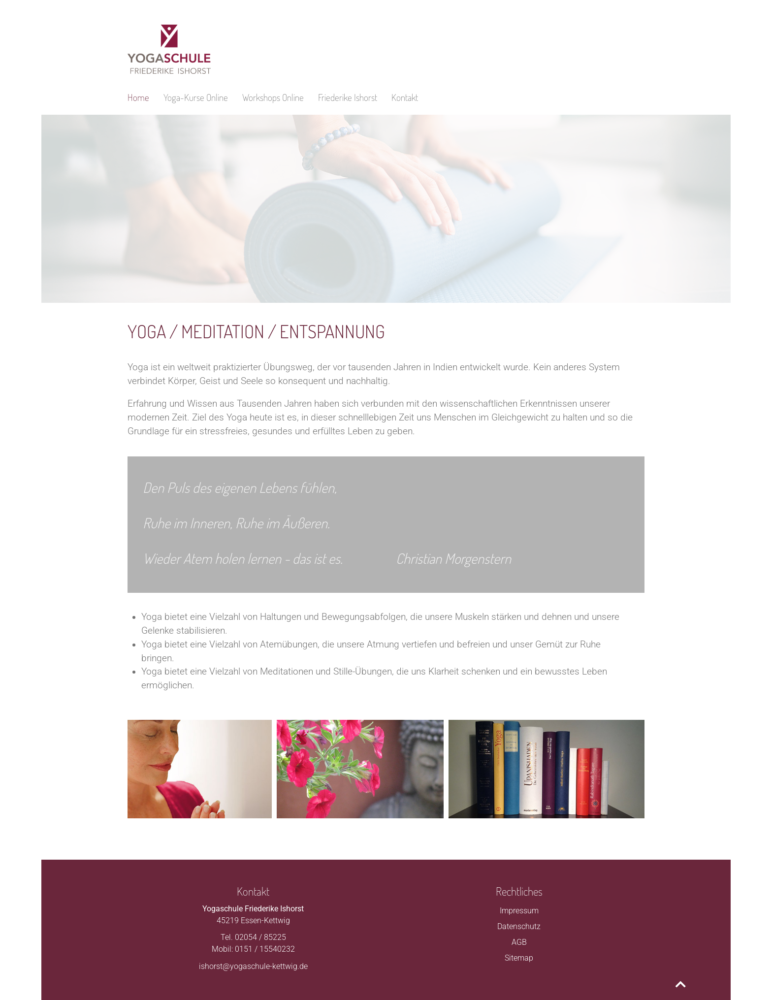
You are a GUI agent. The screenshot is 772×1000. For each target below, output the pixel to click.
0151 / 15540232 (265, 949)
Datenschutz (519, 926)
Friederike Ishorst (347, 97)
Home (138, 97)
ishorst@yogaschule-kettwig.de (253, 966)
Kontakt (404, 97)
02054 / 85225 (260, 937)
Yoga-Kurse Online (195, 97)
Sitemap (519, 958)
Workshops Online (273, 97)
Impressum (519, 910)
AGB (519, 942)
